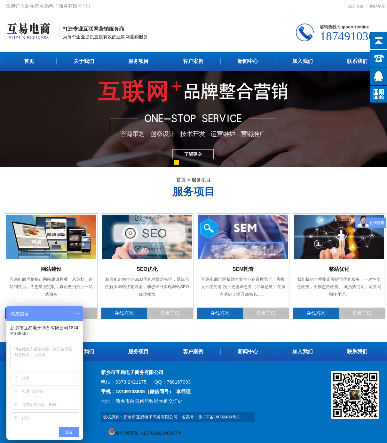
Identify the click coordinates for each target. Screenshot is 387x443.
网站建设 (51, 269)
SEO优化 (147, 269)
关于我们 (84, 61)
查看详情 (170, 313)
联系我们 (357, 61)
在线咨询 (124, 313)
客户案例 (193, 61)
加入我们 (302, 61)
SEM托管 (243, 269)
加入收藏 (355, 6)
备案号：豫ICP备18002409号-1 (211, 417)
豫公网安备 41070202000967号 (145, 433)
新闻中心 (248, 61)
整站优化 (339, 269)
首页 (29, 61)
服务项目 (138, 61)
